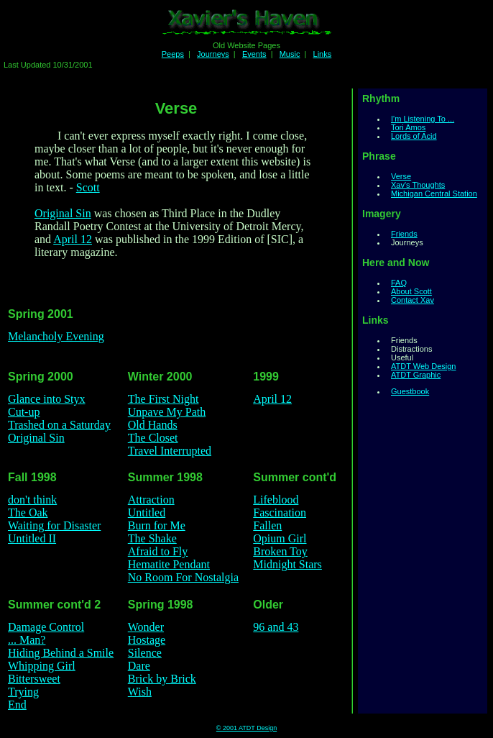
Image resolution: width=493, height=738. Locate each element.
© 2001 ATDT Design (246, 728)
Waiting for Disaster (54, 525)
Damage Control (46, 627)
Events (254, 54)
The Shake (152, 538)
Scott (88, 187)
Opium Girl (279, 538)
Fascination (279, 512)
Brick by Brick (162, 679)
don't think (32, 499)
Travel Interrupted (169, 451)
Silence (145, 653)
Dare (139, 666)
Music (290, 54)
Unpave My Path (167, 412)
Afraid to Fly (158, 551)
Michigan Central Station (434, 193)
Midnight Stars (287, 564)
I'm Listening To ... (422, 118)
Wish (140, 691)
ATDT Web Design (423, 366)
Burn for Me (156, 525)
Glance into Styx (47, 399)
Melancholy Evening (56, 336)
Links (322, 54)
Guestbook (410, 391)
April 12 (72, 239)
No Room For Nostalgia (183, 577)
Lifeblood (275, 499)
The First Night (163, 399)
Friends (404, 233)
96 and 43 (275, 627)
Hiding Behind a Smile (61, 653)
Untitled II (32, 538)
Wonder (146, 627)
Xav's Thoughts (418, 185)
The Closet (153, 438)
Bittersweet (34, 679)
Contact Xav (412, 300)
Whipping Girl (41, 666)
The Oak (28, 512)
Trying (23, 691)
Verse (401, 176)
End (17, 704)
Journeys (213, 54)
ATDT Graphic (416, 374)
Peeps (173, 54)
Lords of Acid (414, 136)
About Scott (411, 291)
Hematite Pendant (169, 564)
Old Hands (153, 425)
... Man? (26, 640)
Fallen (267, 525)
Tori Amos (408, 127)
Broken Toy (280, 551)
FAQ (399, 282)
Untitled (146, 512)
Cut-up (24, 412)
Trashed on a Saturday (59, 425)
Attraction (151, 499)
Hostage (146, 640)
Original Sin (62, 213)
